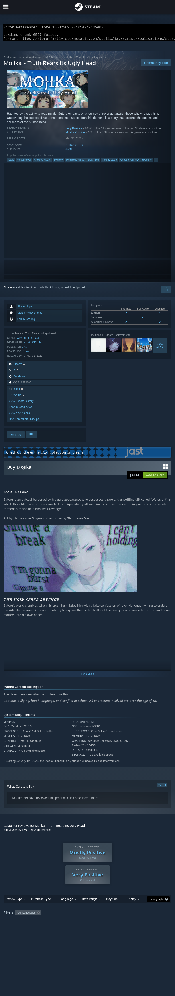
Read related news (20, 409)
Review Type (14, 908)
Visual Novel (24, 162)
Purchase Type (41, 908)
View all (162, 787)
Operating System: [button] (16, 927)
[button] (154, 477)
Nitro (26, 353)
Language (66, 908)
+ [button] (156, 162)
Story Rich (93, 162)
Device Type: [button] (72, 927)
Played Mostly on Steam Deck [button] (136, 921)
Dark (11, 162)
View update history (21, 403)
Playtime (112, 908)
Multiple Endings (75, 162)
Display (131, 908)
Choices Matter (42, 162)
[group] (87, 924)
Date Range (89, 908)
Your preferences (41, 832)
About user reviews (15, 832)
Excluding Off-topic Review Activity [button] (70, 921)
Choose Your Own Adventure (136, 162)
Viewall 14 (159, 348)
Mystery (58, 162)
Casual (35, 340)
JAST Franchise (53, 60)
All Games (10, 60)
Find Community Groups (24, 421)
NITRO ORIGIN (75, 147)
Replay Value (109, 162)
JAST (69, 151)
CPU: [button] (38, 927)
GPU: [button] (53, 927)
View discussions (19, 415)
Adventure (23, 340)
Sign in (8, 290)
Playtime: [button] (105, 921)
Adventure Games (30, 60)
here (78, 800)
